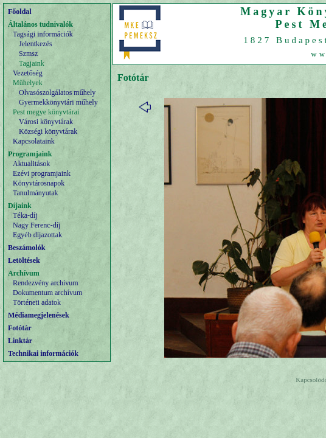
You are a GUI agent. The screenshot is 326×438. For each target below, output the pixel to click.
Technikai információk (43, 353)
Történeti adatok (37, 302)
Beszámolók (26, 247)
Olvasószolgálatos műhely (57, 92)
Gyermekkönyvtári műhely (58, 102)
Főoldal (20, 11)
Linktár (20, 340)
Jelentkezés (35, 44)
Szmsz (28, 53)
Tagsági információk (43, 34)
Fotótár (20, 328)
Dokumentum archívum (47, 292)
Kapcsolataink (34, 141)
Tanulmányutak (35, 193)
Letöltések (24, 260)
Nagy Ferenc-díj (36, 225)
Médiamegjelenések (38, 315)
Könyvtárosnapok (38, 183)
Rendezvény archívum (45, 283)
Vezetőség (28, 73)
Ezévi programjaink (42, 173)
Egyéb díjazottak (37, 235)
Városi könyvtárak (46, 121)
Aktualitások (31, 163)
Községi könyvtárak (48, 131)
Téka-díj (25, 215)
